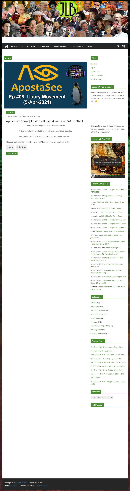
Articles (93, 303)
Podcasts (94, 322)
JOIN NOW (31, 46)
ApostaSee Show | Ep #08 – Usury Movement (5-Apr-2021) (44, 121)
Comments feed (97, 75)
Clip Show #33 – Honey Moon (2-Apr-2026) (107, 347)
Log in (93, 68)
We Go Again (95, 378)
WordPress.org (96, 79)
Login (10, 147)
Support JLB (77, 46)
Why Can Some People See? (115, 277)
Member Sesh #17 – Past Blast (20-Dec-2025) (108, 374)
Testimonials (44, 46)
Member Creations (98, 310)
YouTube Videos (97, 333)
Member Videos (97, 314)
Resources (16, 46)
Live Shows (10, 112)
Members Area (60, 46)
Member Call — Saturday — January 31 (111, 231)
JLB (9, 116)
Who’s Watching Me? (112, 248)
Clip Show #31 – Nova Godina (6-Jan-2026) (107, 370)
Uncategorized (96, 329)
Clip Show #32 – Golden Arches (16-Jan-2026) (108, 366)
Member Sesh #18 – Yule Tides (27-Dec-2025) (108, 362)
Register (94, 64)
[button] (22, 46)
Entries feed (95, 71)
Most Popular (96, 318)
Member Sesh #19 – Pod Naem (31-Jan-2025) (108, 355)
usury (38, 116)
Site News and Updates (100, 326)
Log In (89, 46)
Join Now (21, 147)
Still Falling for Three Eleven (110, 208)
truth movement (29, 116)
